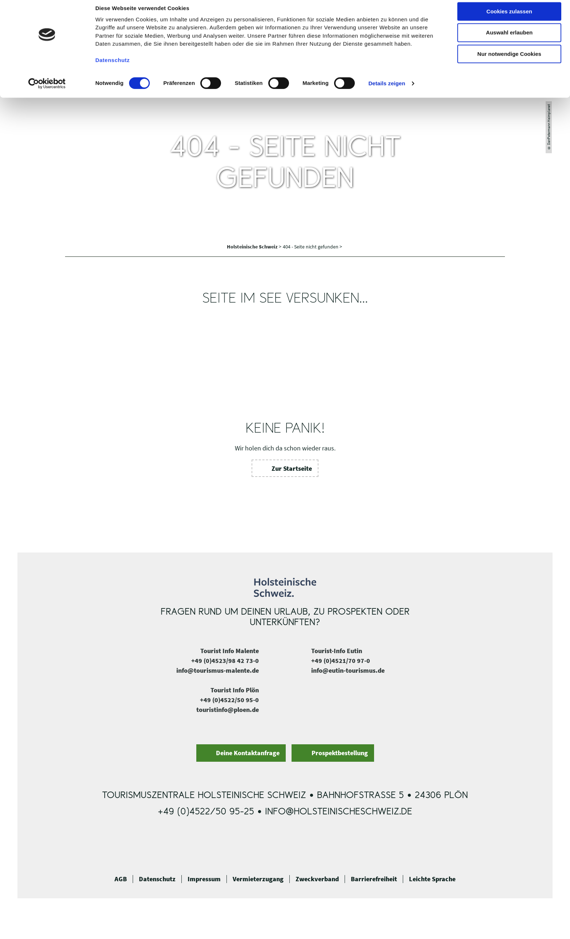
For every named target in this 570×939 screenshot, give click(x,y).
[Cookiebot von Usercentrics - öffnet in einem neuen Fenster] (47, 90)
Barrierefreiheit (374, 879)
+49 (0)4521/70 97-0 (340, 660)
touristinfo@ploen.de (227, 709)
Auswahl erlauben (509, 39)
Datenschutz (157, 879)
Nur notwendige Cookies (509, 61)
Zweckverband (317, 879)
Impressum (204, 879)
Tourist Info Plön (234, 690)
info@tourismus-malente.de (217, 670)
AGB (121, 879)
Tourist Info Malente (229, 651)
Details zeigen (386, 90)
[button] (285, 468)
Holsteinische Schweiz (253, 246)
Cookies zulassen (509, 18)
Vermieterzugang (258, 879)
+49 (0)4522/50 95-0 (229, 700)
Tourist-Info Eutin (336, 651)
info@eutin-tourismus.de (348, 670)
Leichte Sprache (432, 879)
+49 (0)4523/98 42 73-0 (225, 660)
